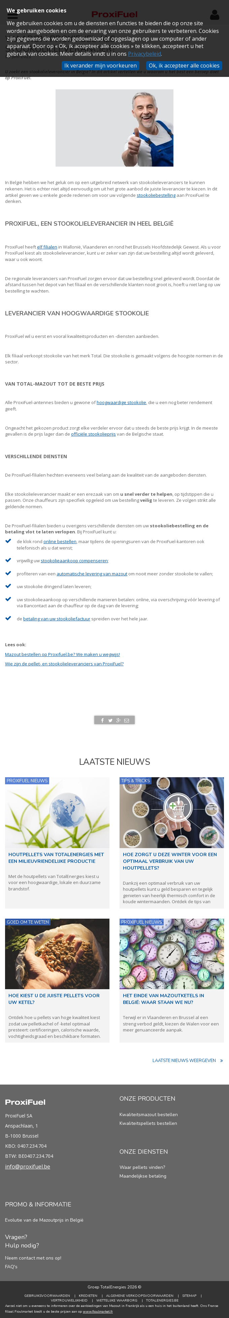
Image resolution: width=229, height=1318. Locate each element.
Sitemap (189, 1295)
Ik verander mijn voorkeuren (100, 65)
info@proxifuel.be (27, 1166)
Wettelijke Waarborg (116, 1300)
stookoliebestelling (156, 195)
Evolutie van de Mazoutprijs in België (44, 1220)
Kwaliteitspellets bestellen (148, 1123)
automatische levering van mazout (92, 574)
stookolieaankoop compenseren (74, 561)
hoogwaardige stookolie (121, 402)
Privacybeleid (144, 53)
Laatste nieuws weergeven (188, 1061)
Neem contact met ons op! (33, 1258)
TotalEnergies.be (162, 1300)
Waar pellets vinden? (142, 1167)
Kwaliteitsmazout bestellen (149, 1114)
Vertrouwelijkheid (69, 1300)
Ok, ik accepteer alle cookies (184, 65)
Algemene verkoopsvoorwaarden (139, 1295)
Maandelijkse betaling (143, 1176)
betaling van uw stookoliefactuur (56, 619)
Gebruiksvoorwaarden (47, 1295)
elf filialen (47, 247)
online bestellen (59, 541)
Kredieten (88, 1295)
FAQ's (11, 1267)
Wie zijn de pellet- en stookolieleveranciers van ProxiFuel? (64, 664)
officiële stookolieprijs (93, 434)
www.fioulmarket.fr (98, 1311)
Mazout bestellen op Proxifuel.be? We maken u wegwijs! (62, 654)
